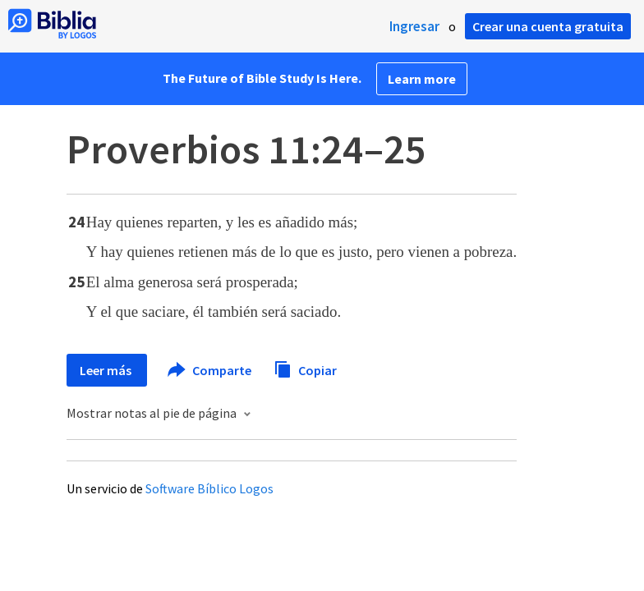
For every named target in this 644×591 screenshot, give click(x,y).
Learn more (422, 79)
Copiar (305, 368)
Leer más (107, 370)
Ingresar (414, 26)
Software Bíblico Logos (209, 488)
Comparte (210, 370)
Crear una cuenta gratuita (547, 26)
